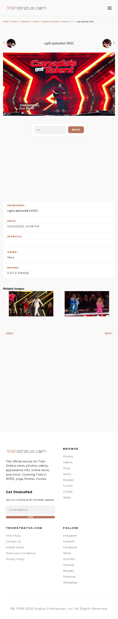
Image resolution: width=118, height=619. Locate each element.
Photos (14, 21)
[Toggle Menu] (109, 8)
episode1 (23, 210)
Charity (67, 491)
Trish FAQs (13, 535)
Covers (67, 485)
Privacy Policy (15, 559)
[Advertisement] (59, 167)
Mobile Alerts (15, 547)
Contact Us (13, 541)
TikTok (67, 553)
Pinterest (69, 576)
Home (6, 21)
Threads (68, 564)
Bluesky (68, 570)
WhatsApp (70, 582)
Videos (67, 462)
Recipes (68, 479)
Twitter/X (69, 541)
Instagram (70, 535)
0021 (34, 210)
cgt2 (11, 210)
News (67, 474)
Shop (66, 468)
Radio (67, 497)
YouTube (69, 559)
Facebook (70, 547)
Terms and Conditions (20, 553)
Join (30, 517)
